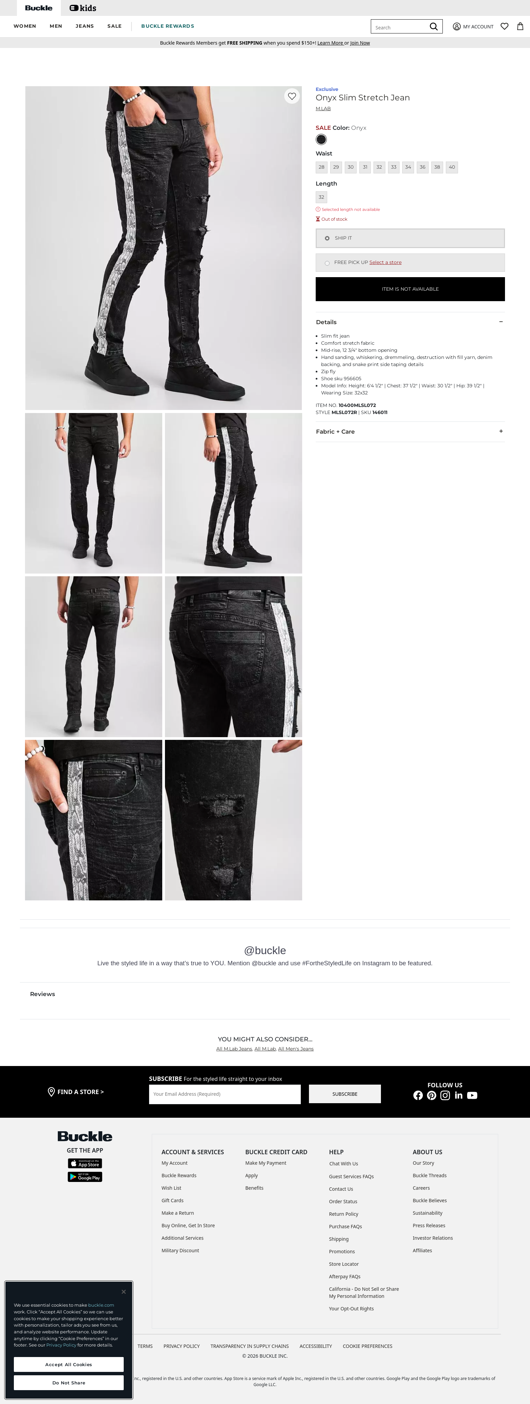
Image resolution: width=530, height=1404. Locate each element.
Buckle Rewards (179, 1175)
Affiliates (422, 1250)
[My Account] (473, 26)
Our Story (423, 1163)
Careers (421, 1188)
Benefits (254, 1188)
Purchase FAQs (345, 1226)
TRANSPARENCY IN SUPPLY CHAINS (250, 1346)
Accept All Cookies (68, 1364)
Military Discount (180, 1250)
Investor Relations (433, 1238)
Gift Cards (173, 1200)
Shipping (339, 1239)
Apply (251, 1175)
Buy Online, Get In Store (188, 1225)
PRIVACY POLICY (182, 1346)
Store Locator (344, 1264)
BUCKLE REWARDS (167, 26)
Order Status (343, 1201)
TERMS (145, 1346)
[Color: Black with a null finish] (321, 139)
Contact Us (341, 1189)
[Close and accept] (123, 1291)
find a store (80, 1092)
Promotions (342, 1251)
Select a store (385, 262)
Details (410, 321)
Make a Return (178, 1213)
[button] (25, 26)
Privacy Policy (61, 1345)
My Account (175, 1163)
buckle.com (101, 1305)
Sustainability (427, 1213)
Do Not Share (69, 1382)
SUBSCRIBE (345, 1094)
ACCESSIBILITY (316, 1346)
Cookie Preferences (367, 1346)
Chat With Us (344, 1163)
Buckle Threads (430, 1175)
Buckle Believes (430, 1200)
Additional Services (182, 1238)
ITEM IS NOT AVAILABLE (410, 289)
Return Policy (343, 1214)
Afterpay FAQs (345, 1276)
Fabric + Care (410, 431)
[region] (68, 1340)
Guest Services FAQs (351, 1176)
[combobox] (399, 26)
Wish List (171, 1188)
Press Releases (429, 1225)
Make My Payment (265, 1163)
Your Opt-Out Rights (351, 1308)
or (333, 43)
